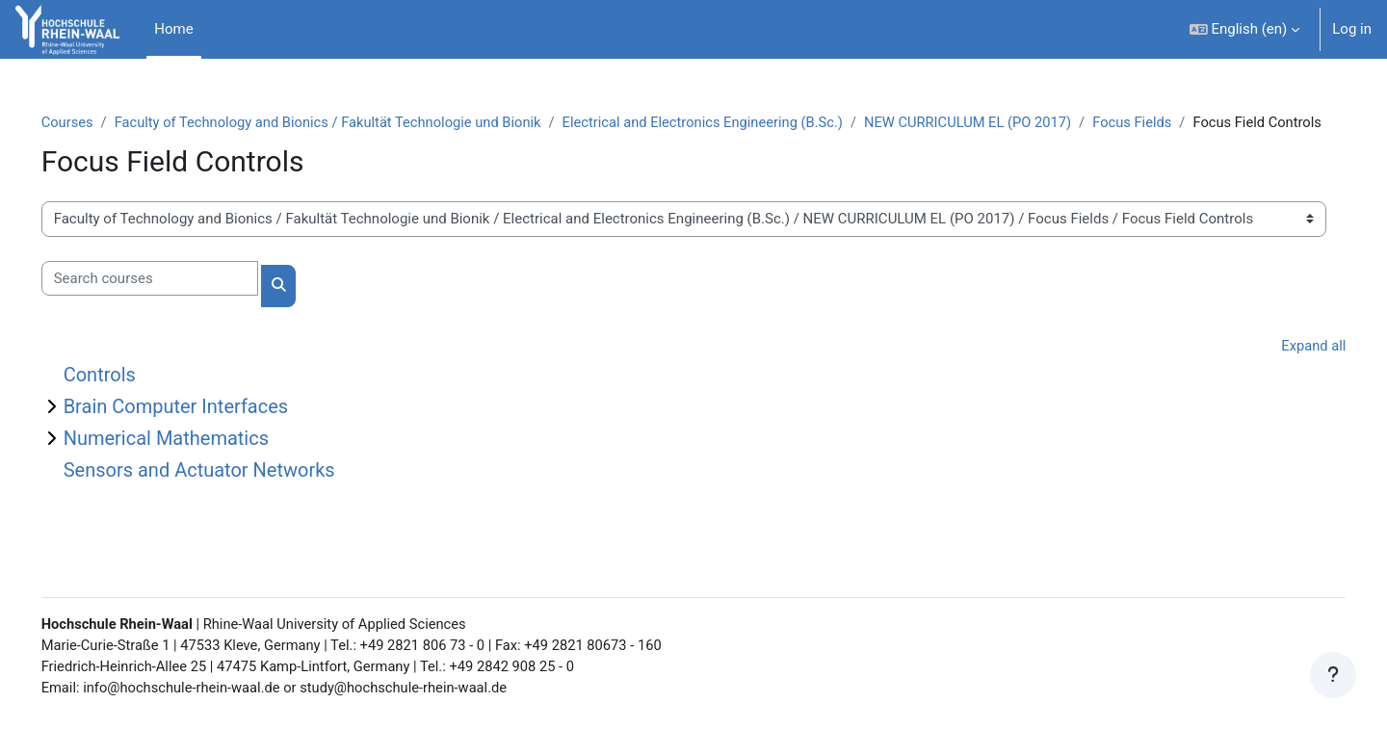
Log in (1352, 29)
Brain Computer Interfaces (203, 428)
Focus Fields (1182, 122)
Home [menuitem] (173, 29)
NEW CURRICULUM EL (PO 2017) (1014, 122)
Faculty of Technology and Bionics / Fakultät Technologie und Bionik (361, 122)
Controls (127, 396)
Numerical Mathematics (193, 460)
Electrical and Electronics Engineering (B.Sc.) (743, 122)
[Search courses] (176, 301)
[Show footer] (1333, 675)
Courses (94, 122)
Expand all (1286, 368)
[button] (1245, 29)
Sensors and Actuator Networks (226, 492)
